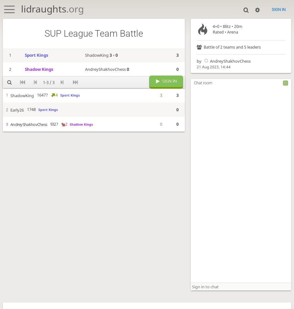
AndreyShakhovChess (226, 61)
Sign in (279, 9)
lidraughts (52, 9)
